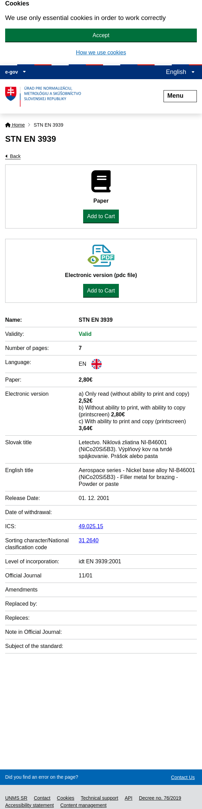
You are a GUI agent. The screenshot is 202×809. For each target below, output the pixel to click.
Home (15, 125)
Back (15, 156)
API (129, 798)
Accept (101, 35)
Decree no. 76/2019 (160, 798)
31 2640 (89, 540)
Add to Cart (101, 216)
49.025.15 (91, 526)
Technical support (99, 798)
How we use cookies (101, 52)
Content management (83, 805)
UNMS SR (16, 798)
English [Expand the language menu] (180, 71)
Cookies (66, 798)
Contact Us (183, 777)
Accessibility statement (29, 805)
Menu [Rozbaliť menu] (180, 95)
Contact (42, 798)
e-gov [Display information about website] (15, 72)
